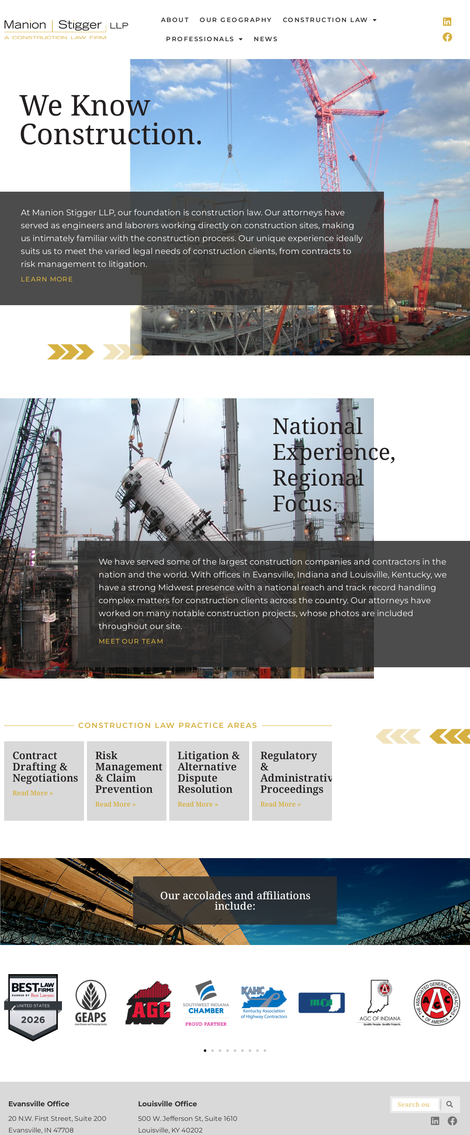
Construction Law (330, 20)
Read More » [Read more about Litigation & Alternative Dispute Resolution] (198, 804)
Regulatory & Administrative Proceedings (299, 772)
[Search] (449, 1104)
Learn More (47, 279)
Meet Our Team (131, 641)
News (266, 39)
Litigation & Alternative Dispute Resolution (209, 772)
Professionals (204, 39)
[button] (13, 1009)
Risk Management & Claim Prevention (129, 772)
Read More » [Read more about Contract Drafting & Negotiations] (32, 792)
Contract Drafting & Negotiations (45, 766)
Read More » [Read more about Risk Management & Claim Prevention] (115, 804)
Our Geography (236, 20)
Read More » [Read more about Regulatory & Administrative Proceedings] (280, 804)
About (175, 20)
